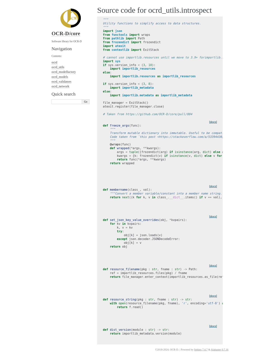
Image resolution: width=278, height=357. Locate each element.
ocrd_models (60, 77)
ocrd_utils (58, 67)
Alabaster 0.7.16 (219, 349)
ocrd (54, 62)
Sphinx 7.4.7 (201, 349)
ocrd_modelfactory (64, 72)
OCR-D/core (66, 33)
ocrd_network (60, 86)
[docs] (213, 122)
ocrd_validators (61, 81)
